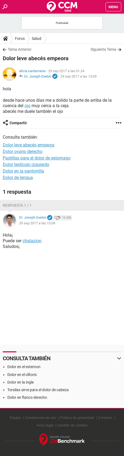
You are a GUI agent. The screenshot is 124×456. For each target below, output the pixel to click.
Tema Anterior (20, 49)
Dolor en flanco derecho (27, 397)
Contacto (105, 418)
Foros (20, 38)
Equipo (15, 418)
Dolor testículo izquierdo (26, 164)
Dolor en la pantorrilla (23, 171)
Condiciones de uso (40, 418)
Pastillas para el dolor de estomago (36, 158)
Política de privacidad (77, 418)
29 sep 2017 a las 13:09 (78, 76)
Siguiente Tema (103, 49)
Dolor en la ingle (20, 382)
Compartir (18, 123)
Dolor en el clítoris (22, 374)
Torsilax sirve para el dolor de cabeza (38, 390)
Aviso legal (45, 425)
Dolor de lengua (18, 177)
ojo (27, 105)
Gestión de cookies (73, 425)
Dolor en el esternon (24, 367)
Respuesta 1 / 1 (17, 205)
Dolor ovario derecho (22, 151)
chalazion (32, 240)
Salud (36, 38)
